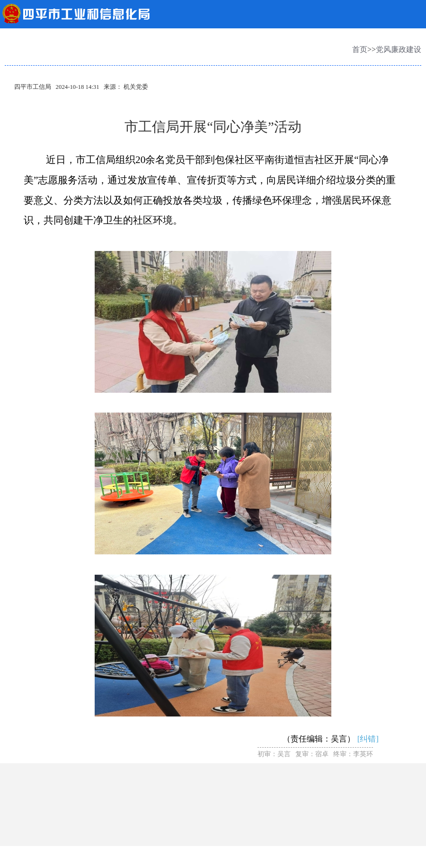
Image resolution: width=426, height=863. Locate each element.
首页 (359, 49)
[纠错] (368, 738)
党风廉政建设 (398, 49)
